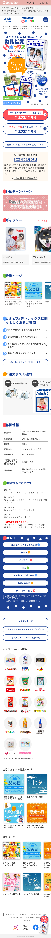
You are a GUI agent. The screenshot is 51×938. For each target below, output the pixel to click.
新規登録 (44, 2)
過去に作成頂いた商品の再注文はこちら (25, 144)
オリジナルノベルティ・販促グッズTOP (25, 629)
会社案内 (23, 914)
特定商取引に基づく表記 (35, 917)
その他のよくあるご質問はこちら (25, 362)
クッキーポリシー (15, 917)
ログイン (31, 2)
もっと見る (42, 221)
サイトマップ (11, 914)
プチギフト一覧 (25, 621)
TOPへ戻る (26, 920)
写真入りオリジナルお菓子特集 (25, 637)
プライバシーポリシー (38, 914)
